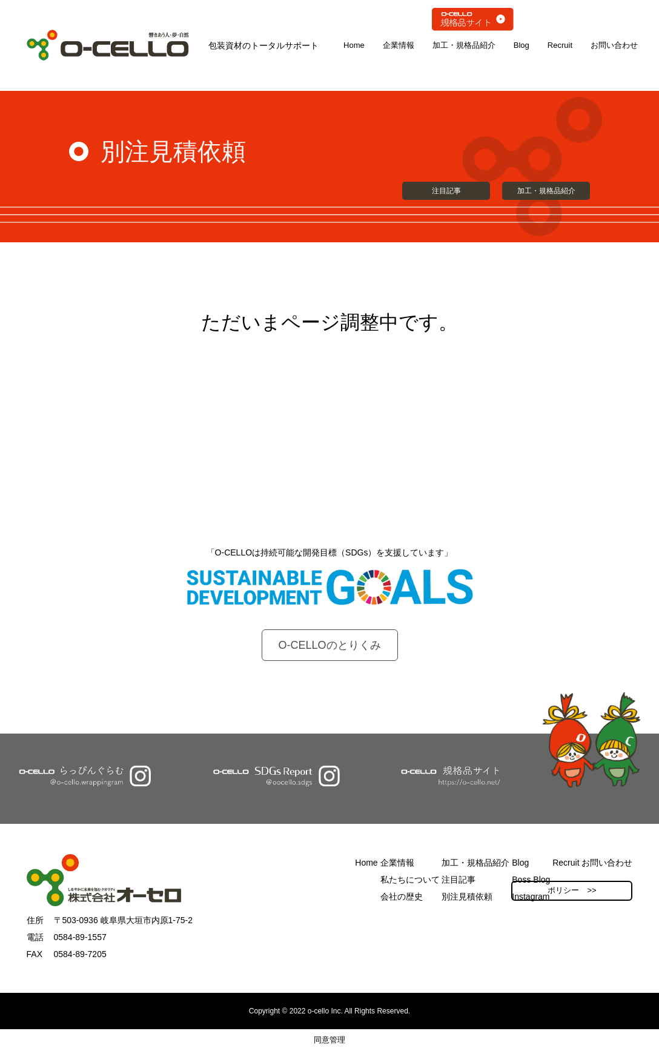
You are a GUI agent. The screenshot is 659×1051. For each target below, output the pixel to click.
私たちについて (410, 879)
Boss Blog (531, 879)
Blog (521, 45)
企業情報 (398, 45)
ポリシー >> (572, 890)
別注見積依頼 (467, 896)
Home (354, 45)
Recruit (560, 45)
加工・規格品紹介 (463, 45)
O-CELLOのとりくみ (329, 645)
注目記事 (446, 191)
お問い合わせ (614, 45)
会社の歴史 (401, 896)
